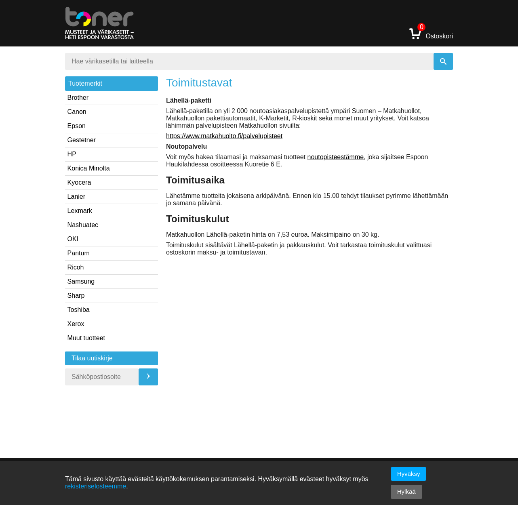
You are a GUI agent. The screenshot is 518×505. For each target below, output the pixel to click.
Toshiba (78, 309)
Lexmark (79, 210)
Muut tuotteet (86, 338)
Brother (77, 97)
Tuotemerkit (85, 83)
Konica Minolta (88, 168)
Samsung (81, 281)
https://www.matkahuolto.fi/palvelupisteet (224, 136)
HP (71, 154)
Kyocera (79, 182)
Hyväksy (408, 473)
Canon (76, 111)
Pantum (78, 253)
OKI (73, 239)
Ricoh (75, 267)
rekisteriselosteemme (95, 486)
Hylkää (406, 491)
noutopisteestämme (335, 157)
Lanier (76, 196)
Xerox (75, 323)
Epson (76, 125)
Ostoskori (431, 33)
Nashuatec (83, 224)
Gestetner (81, 140)
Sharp (76, 295)
